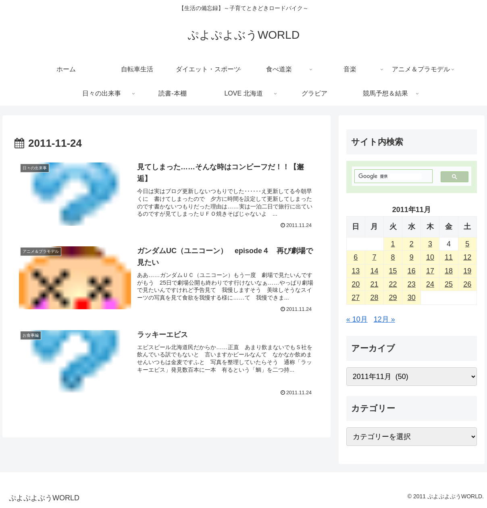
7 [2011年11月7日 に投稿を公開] (374, 257)
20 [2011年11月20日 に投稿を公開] (356, 284)
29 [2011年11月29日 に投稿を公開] (393, 298)
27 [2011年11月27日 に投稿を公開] (356, 298)
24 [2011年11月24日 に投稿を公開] (430, 284)
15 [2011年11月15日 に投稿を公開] (393, 271)
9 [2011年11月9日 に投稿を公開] (412, 257)
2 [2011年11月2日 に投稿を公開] (412, 244)
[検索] (390, 176)
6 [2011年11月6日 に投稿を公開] (356, 257)
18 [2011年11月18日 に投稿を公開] (449, 271)
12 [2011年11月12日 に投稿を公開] (467, 257)
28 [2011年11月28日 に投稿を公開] (374, 298)
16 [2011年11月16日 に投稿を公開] (412, 271)
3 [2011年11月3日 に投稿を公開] (430, 244)
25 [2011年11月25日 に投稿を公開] (449, 284)
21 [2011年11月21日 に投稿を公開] (374, 284)
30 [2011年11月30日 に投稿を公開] (412, 298)
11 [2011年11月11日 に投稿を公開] (449, 257)
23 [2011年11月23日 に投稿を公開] (412, 284)
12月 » (384, 319)
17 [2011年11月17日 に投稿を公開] (430, 271)
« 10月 (357, 319)
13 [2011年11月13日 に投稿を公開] (356, 271)
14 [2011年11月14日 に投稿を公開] (374, 271)
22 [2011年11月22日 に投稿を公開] (393, 284)
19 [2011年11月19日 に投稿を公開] (467, 271)
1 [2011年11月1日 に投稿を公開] (393, 244)
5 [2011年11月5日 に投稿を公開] (467, 244)
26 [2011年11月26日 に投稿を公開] (467, 284)
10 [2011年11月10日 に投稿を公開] (430, 257)
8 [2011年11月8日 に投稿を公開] (393, 257)
